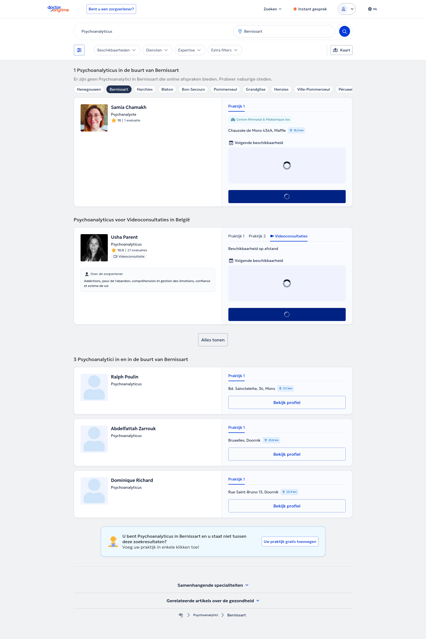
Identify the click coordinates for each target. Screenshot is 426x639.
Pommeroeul (225, 89)
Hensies (281, 89)
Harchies (145, 89)
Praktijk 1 (236, 106)
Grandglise (255, 89)
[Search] (344, 31)
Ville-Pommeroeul (313, 89)
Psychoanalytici (206, 615)
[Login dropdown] (347, 9)
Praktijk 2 (257, 236)
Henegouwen (89, 89)
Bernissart (119, 89)
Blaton (167, 89)
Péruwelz (347, 89)
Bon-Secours (193, 89)
